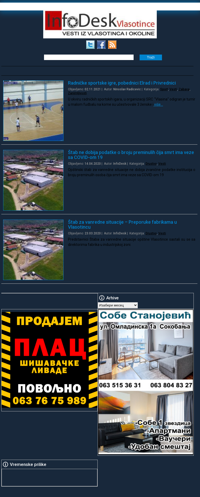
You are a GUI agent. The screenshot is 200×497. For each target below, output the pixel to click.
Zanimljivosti (77, 93)
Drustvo (151, 163)
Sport (164, 89)
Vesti (173, 89)
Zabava (184, 89)
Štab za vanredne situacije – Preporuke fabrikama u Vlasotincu (122, 224)
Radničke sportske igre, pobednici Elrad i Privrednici (122, 83)
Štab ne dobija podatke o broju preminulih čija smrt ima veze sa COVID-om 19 (131, 155)
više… (158, 104)
